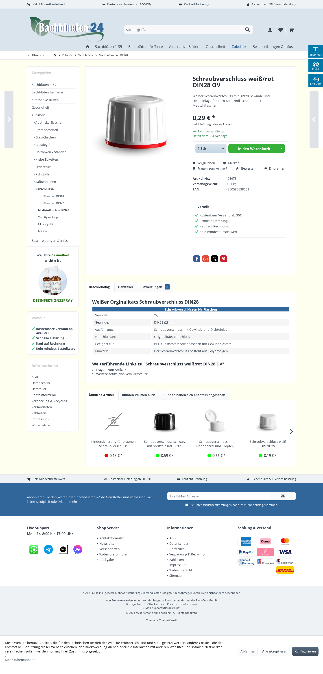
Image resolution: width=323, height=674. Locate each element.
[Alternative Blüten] (184, 46)
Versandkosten (151, 593)
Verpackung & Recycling (50, 405)
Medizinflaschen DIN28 (53, 210)
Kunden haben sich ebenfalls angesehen (194, 395)
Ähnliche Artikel (101, 395)
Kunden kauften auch (138, 395)
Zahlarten (39, 417)
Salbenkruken (45, 181)
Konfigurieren (305, 651)
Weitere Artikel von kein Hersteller (120, 374)
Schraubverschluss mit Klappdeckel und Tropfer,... (216, 443)
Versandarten (42, 411)
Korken (42, 231)
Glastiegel (42, 145)
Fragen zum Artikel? (210, 168)
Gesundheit (40, 107)
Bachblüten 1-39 (44, 84)
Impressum (40, 423)
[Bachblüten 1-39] (108, 46)
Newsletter (107, 543)
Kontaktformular (44, 399)
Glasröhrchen (45, 137)
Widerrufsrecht (43, 430)
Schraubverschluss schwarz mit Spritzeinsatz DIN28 (165, 443)
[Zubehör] (239, 46)
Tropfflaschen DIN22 (50, 203)
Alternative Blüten (45, 100)
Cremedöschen (46, 130)
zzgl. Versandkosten (219, 124)
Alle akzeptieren (274, 651)
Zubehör (38, 115)
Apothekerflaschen (49, 122)
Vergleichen (204, 163)
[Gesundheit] (216, 46)
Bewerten (245, 168)
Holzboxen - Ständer (50, 152)
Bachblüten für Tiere (47, 92)
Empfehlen (274, 168)
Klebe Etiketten (46, 159)
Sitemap (175, 575)
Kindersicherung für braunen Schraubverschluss (113, 443)
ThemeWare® (168, 620)
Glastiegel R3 (46, 224)
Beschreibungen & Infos (50, 240)
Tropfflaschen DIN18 (50, 196)
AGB (35, 381)
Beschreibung (99, 287)
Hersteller (39, 393)
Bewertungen (156, 286)
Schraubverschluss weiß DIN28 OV (268, 443)
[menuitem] (291, 29)
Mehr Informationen (20, 660)
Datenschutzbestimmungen (213, 505)
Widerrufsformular (113, 554)
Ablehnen (247, 651)
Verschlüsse (44, 189)
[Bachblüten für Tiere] (145, 46)
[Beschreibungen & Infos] (272, 46)
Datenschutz (41, 387)
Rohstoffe (42, 174)
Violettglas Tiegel (48, 217)
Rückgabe (106, 559)
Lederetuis (43, 167)
